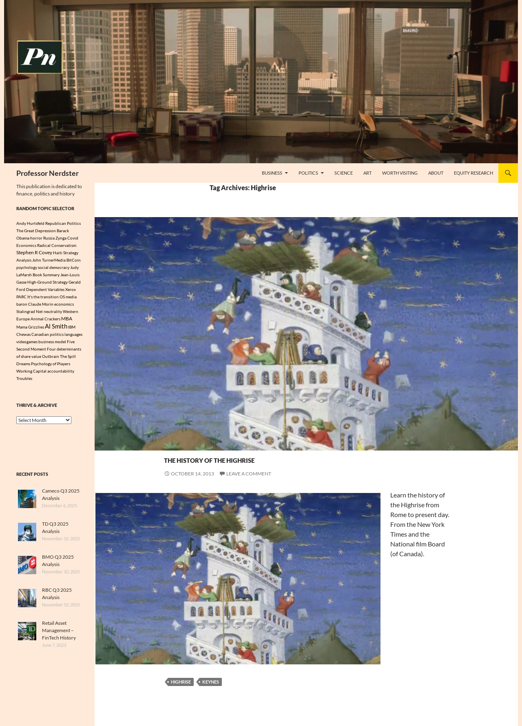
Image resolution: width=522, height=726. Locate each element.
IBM (71, 327)
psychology (26, 267)
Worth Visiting (400, 172)
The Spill (68, 357)
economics (64, 304)
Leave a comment (248, 474)
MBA (66, 318)
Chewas (23, 335)
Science (343, 172)
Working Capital (31, 372)
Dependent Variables (45, 289)
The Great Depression (36, 230)
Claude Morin (40, 304)
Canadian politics (47, 335)
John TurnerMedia (49, 260)
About (435, 172)
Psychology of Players (50, 364)
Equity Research (473, 172)
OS (62, 296)
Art (367, 172)
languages (73, 335)
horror (36, 237)
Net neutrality (49, 311)
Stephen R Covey (34, 252)
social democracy (53, 267)
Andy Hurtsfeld (30, 223)
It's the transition (43, 296)
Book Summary (46, 274)
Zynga (60, 237)
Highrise (181, 681)
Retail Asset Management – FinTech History (59, 631)
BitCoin (73, 260)
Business (272, 172)
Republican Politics (63, 223)
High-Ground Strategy (47, 282)
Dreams (23, 364)
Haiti (57, 252)
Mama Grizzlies (30, 327)
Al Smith (56, 327)
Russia (49, 237)
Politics (308, 172)
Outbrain (50, 357)
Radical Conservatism (56, 245)
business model (52, 342)
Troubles (24, 379)
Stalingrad (25, 311)
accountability (60, 372)
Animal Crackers (45, 318)
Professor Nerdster (47, 173)
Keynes (210, 681)
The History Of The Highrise (263, 457)
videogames (27, 342)
